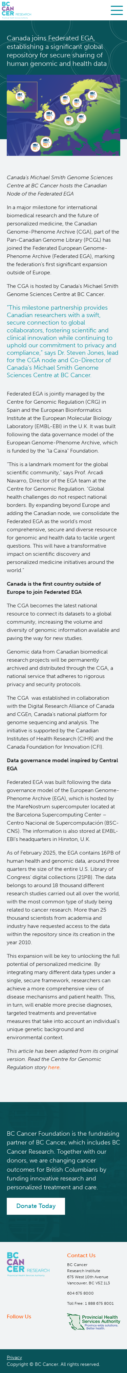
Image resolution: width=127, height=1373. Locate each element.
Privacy (14, 1357)
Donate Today (36, 1206)
